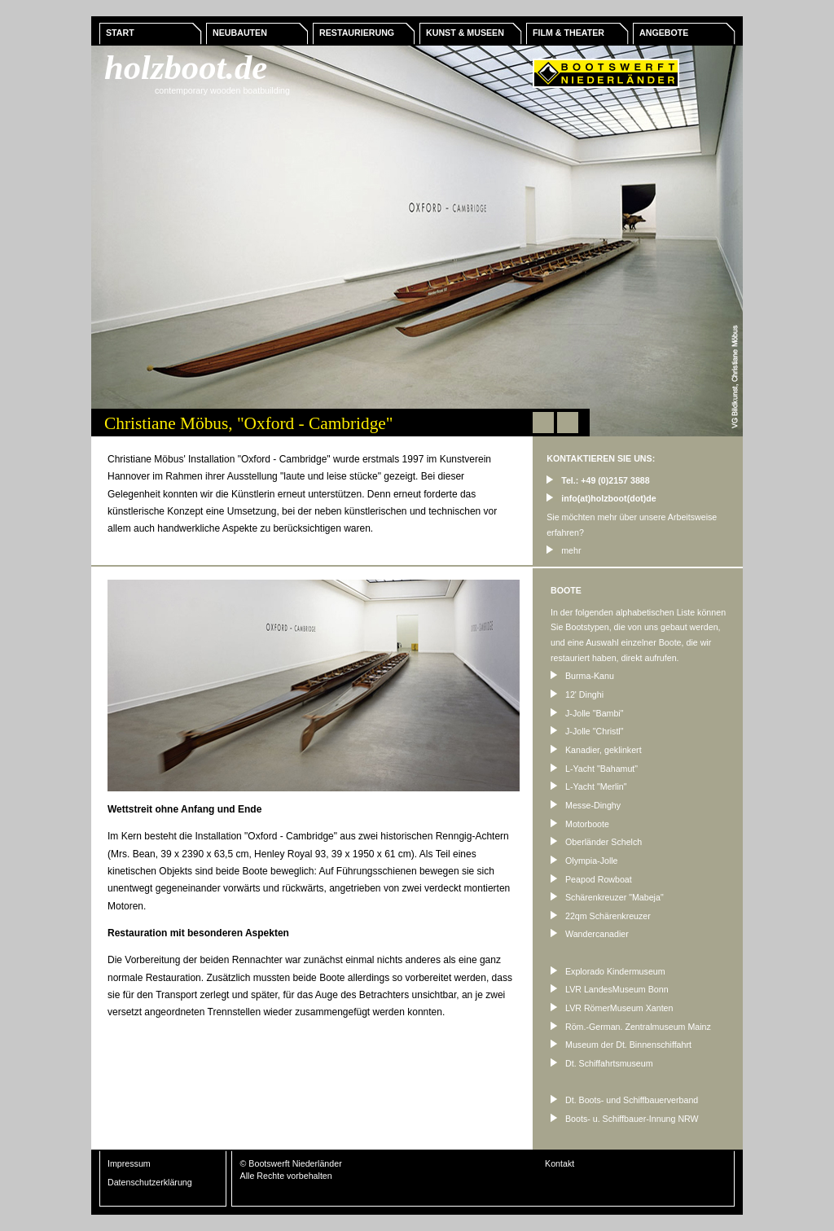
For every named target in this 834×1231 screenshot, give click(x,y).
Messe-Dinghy (586, 805)
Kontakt (559, 1163)
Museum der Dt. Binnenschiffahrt (621, 1044)
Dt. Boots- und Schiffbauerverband (624, 1100)
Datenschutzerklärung (150, 1182)
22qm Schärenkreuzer (601, 916)
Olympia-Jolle (584, 860)
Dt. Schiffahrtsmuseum (602, 1063)
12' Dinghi (577, 694)
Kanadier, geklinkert (596, 750)
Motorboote (580, 824)
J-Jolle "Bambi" (587, 713)
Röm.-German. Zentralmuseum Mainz (631, 1027)
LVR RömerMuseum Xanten (612, 1008)
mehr (563, 550)
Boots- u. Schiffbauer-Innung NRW (625, 1119)
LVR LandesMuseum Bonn (610, 989)
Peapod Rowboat (591, 879)
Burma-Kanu (582, 676)
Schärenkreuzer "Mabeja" (607, 897)
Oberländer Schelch (596, 842)
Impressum (129, 1163)
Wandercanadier (590, 934)
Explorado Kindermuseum (608, 971)
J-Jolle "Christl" (587, 731)
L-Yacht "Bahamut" (594, 768)
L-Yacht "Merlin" (588, 786)
